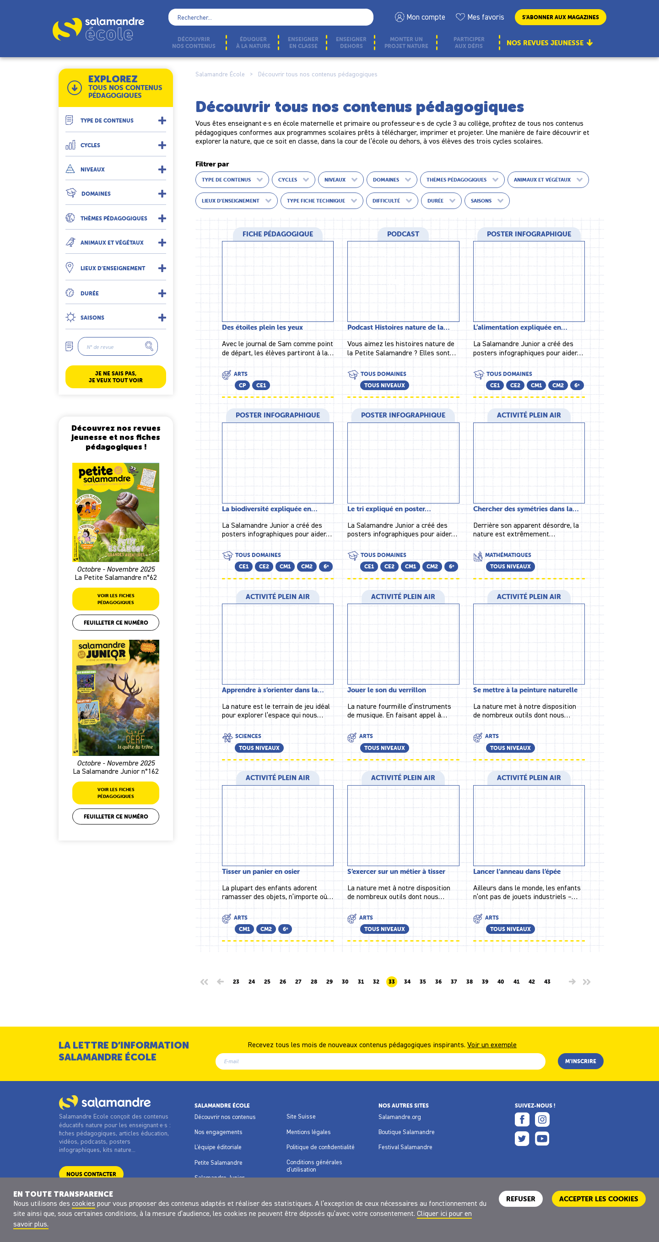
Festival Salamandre (405, 1147)
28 (314, 982)
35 (423, 982)
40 (500, 982)
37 (454, 982)
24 (251, 982)
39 (485, 982)
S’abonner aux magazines (560, 17)
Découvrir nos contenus (225, 1116)
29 (329, 982)
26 (283, 982)
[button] (115, 117)
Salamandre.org (399, 1116)
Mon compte (425, 16)
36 (438, 982)
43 (547, 982)
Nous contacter (91, 1174)
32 (376, 982)
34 (407, 982)
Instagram (542, 1119)
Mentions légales (308, 1131)
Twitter (522, 1138)
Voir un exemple (492, 1044)
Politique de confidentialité (320, 1147)
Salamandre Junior (219, 1177)
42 (532, 982)
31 (361, 982)
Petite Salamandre (218, 1162)
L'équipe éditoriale (218, 1147)
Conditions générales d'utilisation (314, 1165)
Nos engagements (218, 1131)
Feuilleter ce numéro (116, 622)
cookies (83, 1203)
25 (267, 982)
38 (469, 982)
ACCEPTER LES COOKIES (598, 1198)
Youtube (542, 1138)
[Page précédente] (220, 982)
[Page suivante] (572, 982)
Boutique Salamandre (406, 1131)
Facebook (522, 1119)
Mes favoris (485, 16)
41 (516, 982)
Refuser (520, 1198)
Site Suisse (301, 1116)
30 (345, 982)
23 (236, 982)
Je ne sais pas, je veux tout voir (116, 377)
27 (298, 982)
